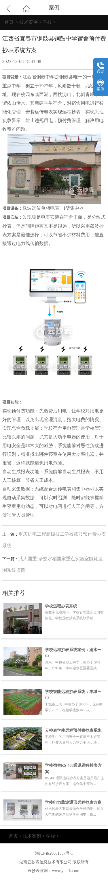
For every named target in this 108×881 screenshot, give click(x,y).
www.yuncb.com (65, 871)
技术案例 (28, 22)
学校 (47, 22)
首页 (9, 22)
